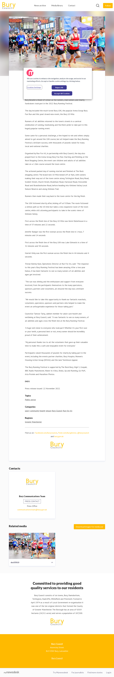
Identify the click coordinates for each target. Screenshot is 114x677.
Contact (71, 5)
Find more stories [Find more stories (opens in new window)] (95, 672)
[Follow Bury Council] (108, 5)
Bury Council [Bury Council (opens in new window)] (57, 658)
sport (27, 410)
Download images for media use (89, 526)
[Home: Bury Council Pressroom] (8, 5)
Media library (57, 5)
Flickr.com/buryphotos (67, 433)
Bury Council (57, 410)
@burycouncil (83, 433)
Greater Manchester (33, 422)
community (34, 410)
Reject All (59, 87)
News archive (40, 5)
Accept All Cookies (62, 93)
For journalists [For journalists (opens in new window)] (77, 672)
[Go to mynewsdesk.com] (11, 672)
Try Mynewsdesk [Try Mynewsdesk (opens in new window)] (60, 672)
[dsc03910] (32, 546)
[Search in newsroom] (98, 5)
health (42, 410)
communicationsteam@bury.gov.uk (32, 509)
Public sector (30, 399)
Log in (108, 672)
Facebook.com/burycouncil (46, 433)
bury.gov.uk (58, 436)
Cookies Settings (34, 87)
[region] (58, 83)
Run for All (67, 410)
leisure (48, 410)
